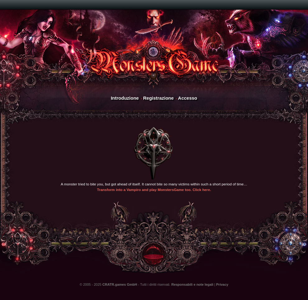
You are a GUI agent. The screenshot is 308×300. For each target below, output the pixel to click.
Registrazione (158, 98)
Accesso (187, 98)
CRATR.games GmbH (119, 284)
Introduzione (125, 98)
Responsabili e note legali (192, 284)
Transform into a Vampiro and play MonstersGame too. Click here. (154, 190)
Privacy (222, 284)
